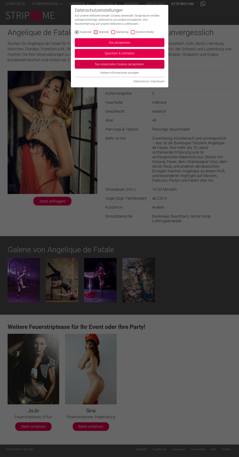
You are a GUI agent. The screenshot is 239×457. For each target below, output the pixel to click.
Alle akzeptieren (119, 42)
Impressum (157, 81)
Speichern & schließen (120, 53)
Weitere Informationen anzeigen (119, 72)
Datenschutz (141, 81)
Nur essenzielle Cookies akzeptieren (119, 64)
